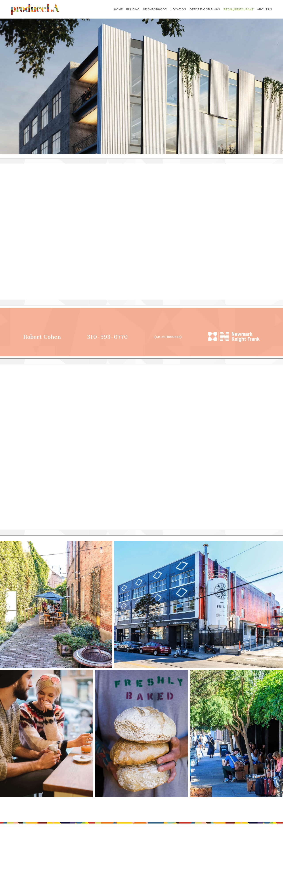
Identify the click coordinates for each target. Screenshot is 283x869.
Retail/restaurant (239, 9)
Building (133, 9)
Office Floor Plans (204, 9)
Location (178, 9)
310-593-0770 (107, 336)
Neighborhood (155, 9)
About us (264, 9)
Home (118, 9)
